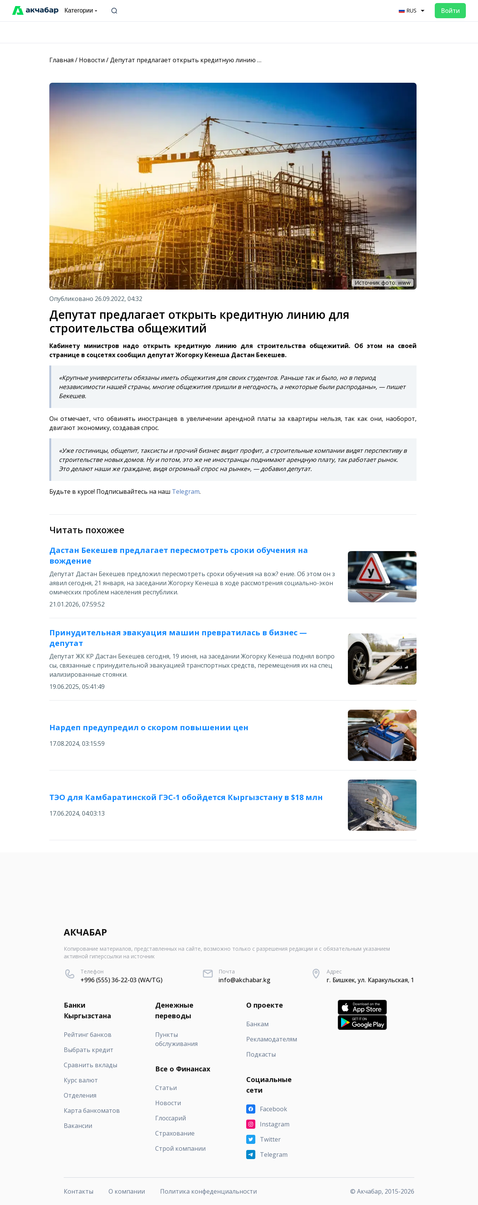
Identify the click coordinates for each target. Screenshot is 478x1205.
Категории (81, 10)
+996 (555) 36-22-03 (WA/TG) (121, 980)
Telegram (186, 491)
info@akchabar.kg (244, 980)
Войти (450, 10)
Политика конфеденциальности (208, 1191)
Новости (92, 60)
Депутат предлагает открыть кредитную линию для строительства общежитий (230, 60)
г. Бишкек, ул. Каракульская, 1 (370, 980)
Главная (61, 60)
